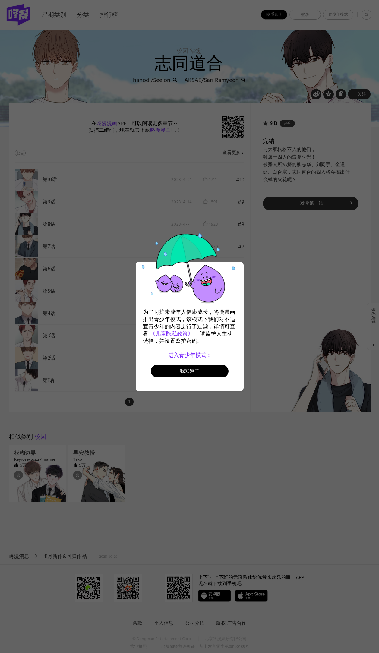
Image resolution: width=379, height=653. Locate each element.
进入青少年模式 (189, 355)
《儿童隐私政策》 (171, 334)
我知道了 (189, 371)
